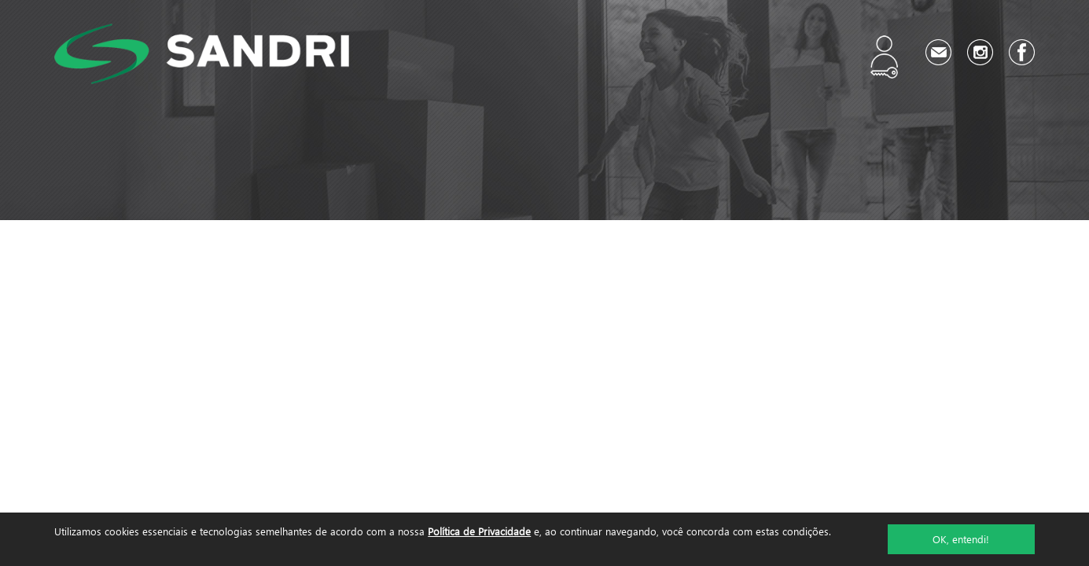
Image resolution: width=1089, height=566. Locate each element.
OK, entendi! (961, 539)
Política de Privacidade (479, 531)
